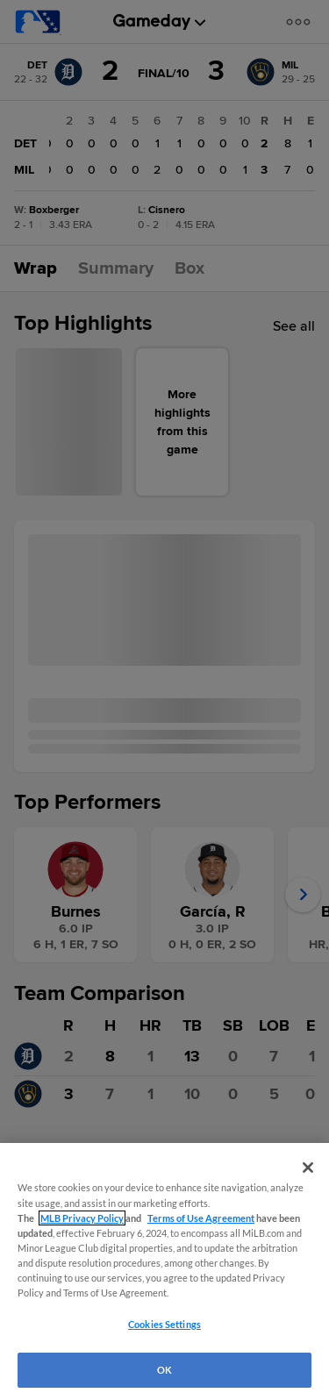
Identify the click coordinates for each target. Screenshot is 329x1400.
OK (164, 1369)
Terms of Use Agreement (200, 1218)
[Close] (308, 1167)
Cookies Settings (164, 1324)
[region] (164, 1271)
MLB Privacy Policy (82, 1218)
